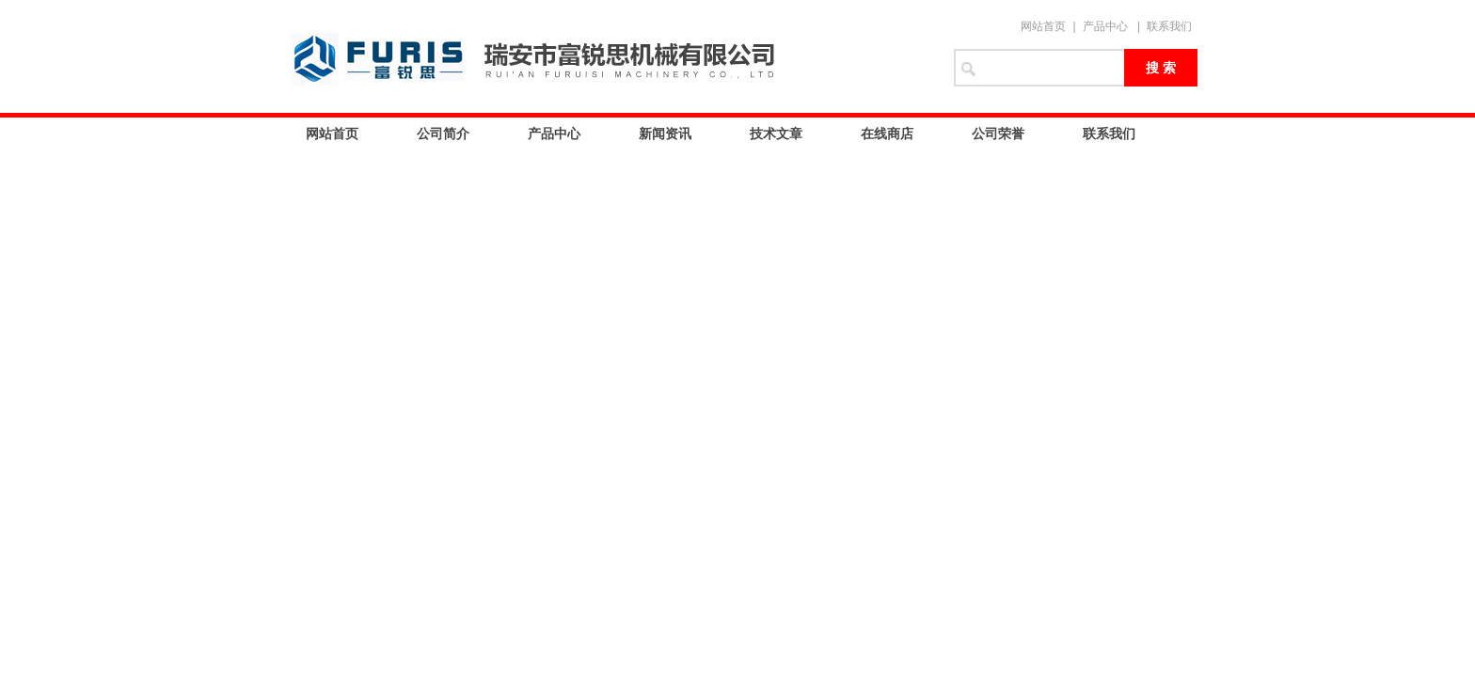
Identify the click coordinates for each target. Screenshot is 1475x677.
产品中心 (1105, 26)
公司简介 (443, 133)
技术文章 (776, 133)
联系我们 (1169, 26)
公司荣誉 (998, 133)
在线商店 (887, 133)
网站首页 (1043, 26)
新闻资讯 (665, 133)
